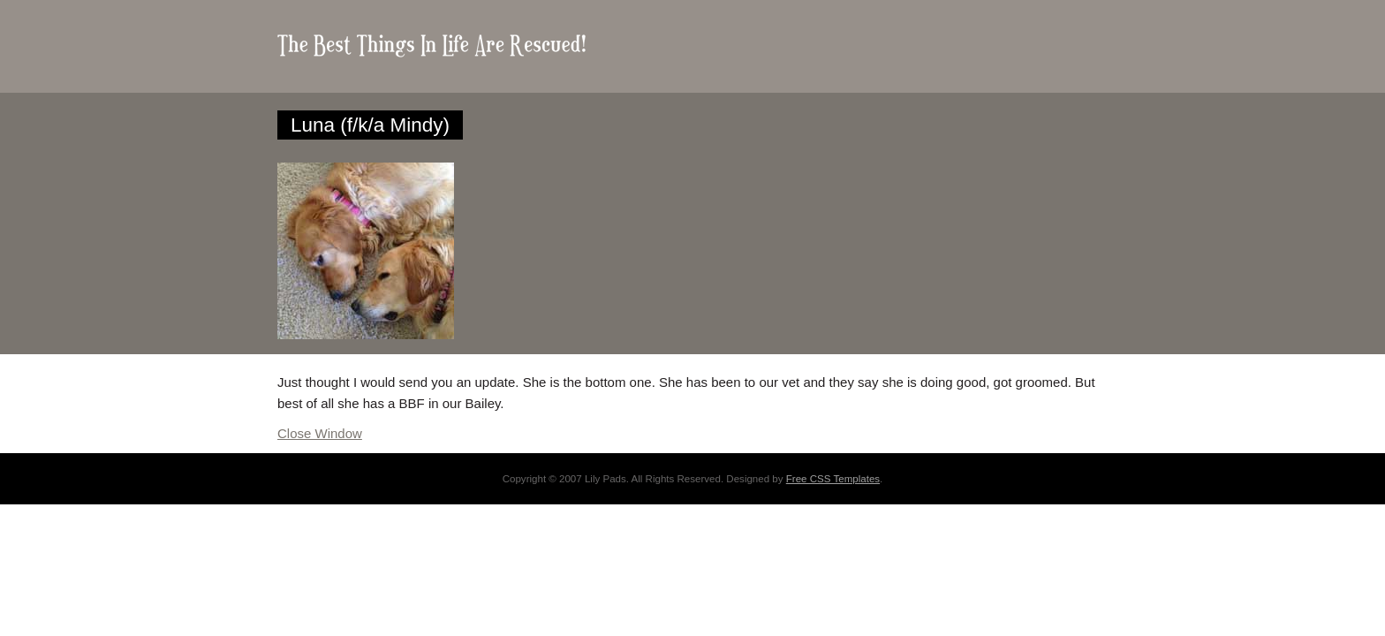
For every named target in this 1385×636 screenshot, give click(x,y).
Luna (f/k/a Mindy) (370, 125)
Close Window (319, 433)
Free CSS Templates (833, 478)
